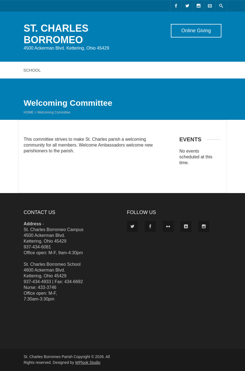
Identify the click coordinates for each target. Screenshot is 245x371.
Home (29, 112)
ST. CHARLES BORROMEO (56, 34)
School (32, 70)
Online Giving (196, 30)
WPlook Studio (88, 362)
